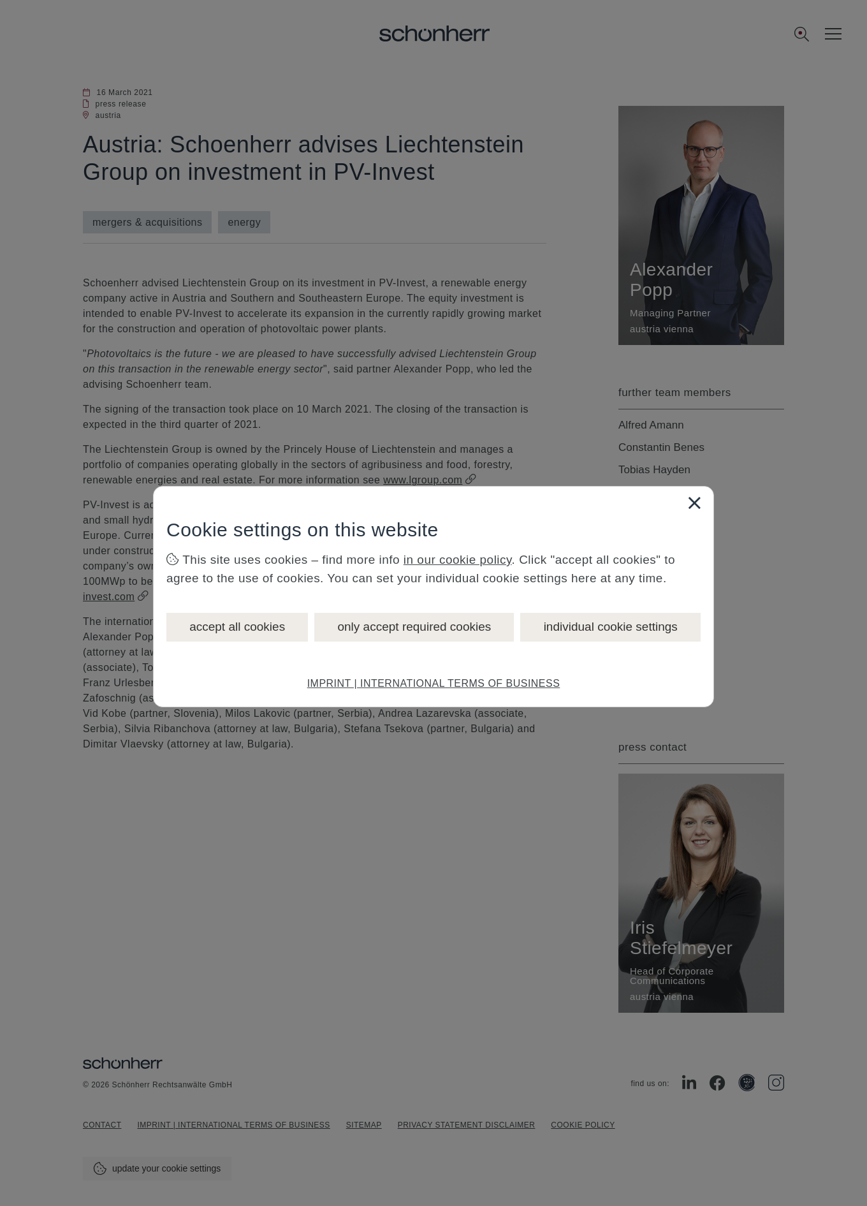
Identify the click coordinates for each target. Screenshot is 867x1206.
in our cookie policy (458, 559)
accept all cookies (237, 626)
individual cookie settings (611, 626)
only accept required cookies (414, 626)
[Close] (694, 502)
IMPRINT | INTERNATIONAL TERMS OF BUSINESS (433, 683)
